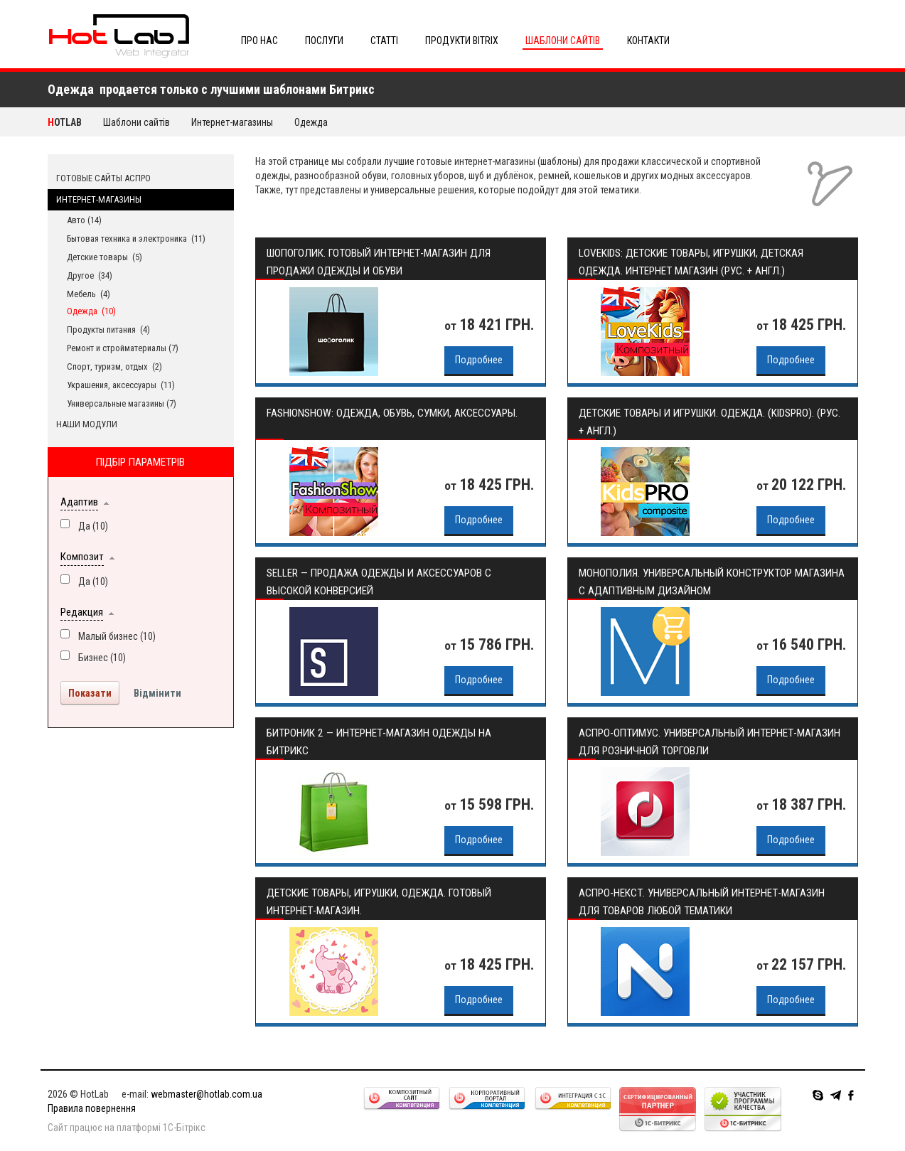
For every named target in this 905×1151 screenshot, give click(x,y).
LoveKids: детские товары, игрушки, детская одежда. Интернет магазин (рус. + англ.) (691, 262)
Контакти (648, 40)
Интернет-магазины (232, 122)
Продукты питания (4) (108, 329)
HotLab (65, 122)
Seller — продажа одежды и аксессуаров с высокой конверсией (379, 582)
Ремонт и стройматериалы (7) (122, 348)
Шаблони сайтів (562, 40)
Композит (82, 556)
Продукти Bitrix (461, 40)
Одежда (312, 122)
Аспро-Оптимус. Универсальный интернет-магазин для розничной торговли (709, 742)
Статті (384, 40)
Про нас (259, 40)
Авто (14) (84, 220)
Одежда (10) (91, 311)
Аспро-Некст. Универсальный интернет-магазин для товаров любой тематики (702, 902)
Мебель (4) (88, 294)
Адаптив (79, 502)
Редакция (81, 612)
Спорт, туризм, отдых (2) (114, 366)
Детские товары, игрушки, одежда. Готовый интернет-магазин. (379, 902)
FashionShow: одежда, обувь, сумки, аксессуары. (392, 413)
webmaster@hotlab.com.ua (206, 1094)
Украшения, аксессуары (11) (121, 385)
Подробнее (479, 359)
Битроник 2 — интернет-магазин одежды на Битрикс (379, 742)
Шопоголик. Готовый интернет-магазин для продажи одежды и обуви (379, 262)
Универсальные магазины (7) (121, 403)
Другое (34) (89, 275)
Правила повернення (92, 1108)
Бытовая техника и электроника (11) (136, 238)
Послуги (324, 40)
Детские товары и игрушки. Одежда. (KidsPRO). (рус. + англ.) (709, 422)
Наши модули (86, 424)
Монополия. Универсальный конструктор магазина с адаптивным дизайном (712, 582)
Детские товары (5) (104, 257)
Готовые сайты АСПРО (103, 178)
